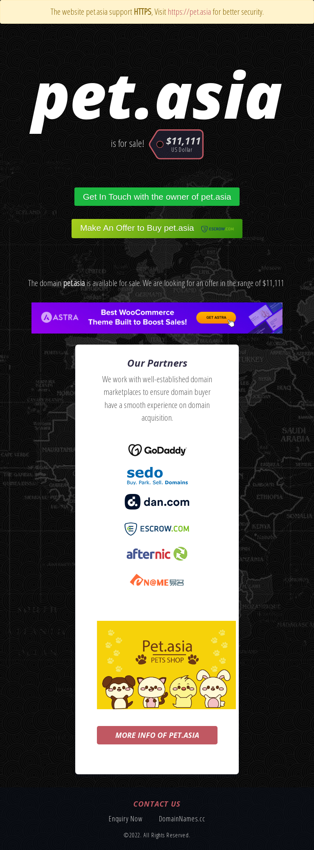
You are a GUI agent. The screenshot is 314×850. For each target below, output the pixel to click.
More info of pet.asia (157, 735)
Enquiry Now (126, 818)
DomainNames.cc (182, 818)
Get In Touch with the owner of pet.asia (157, 196)
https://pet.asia (189, 11)
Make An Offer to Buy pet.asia (157, 228)
